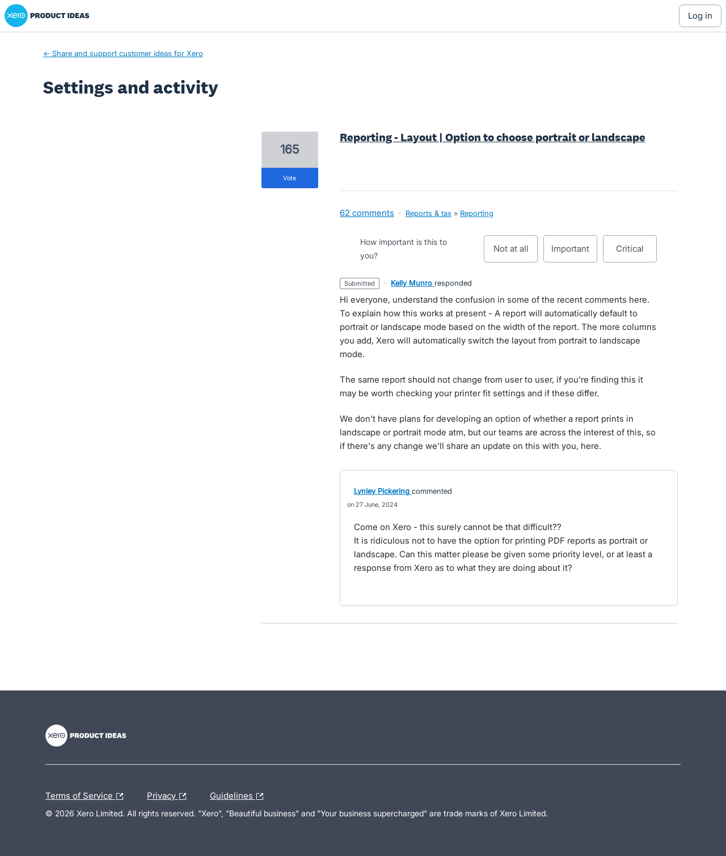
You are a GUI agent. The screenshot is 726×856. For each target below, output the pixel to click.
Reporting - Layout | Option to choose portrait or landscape (492, 137)
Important (574, 252)
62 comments (367, 212)
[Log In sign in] (700, 16)
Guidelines (239, 796)
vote (289, 178)
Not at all (515, 252)
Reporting (476, 213)
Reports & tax (428, 213)
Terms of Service (87, 796)
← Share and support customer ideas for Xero (123, 53)
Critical (636, 252)
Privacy (169, 796)
